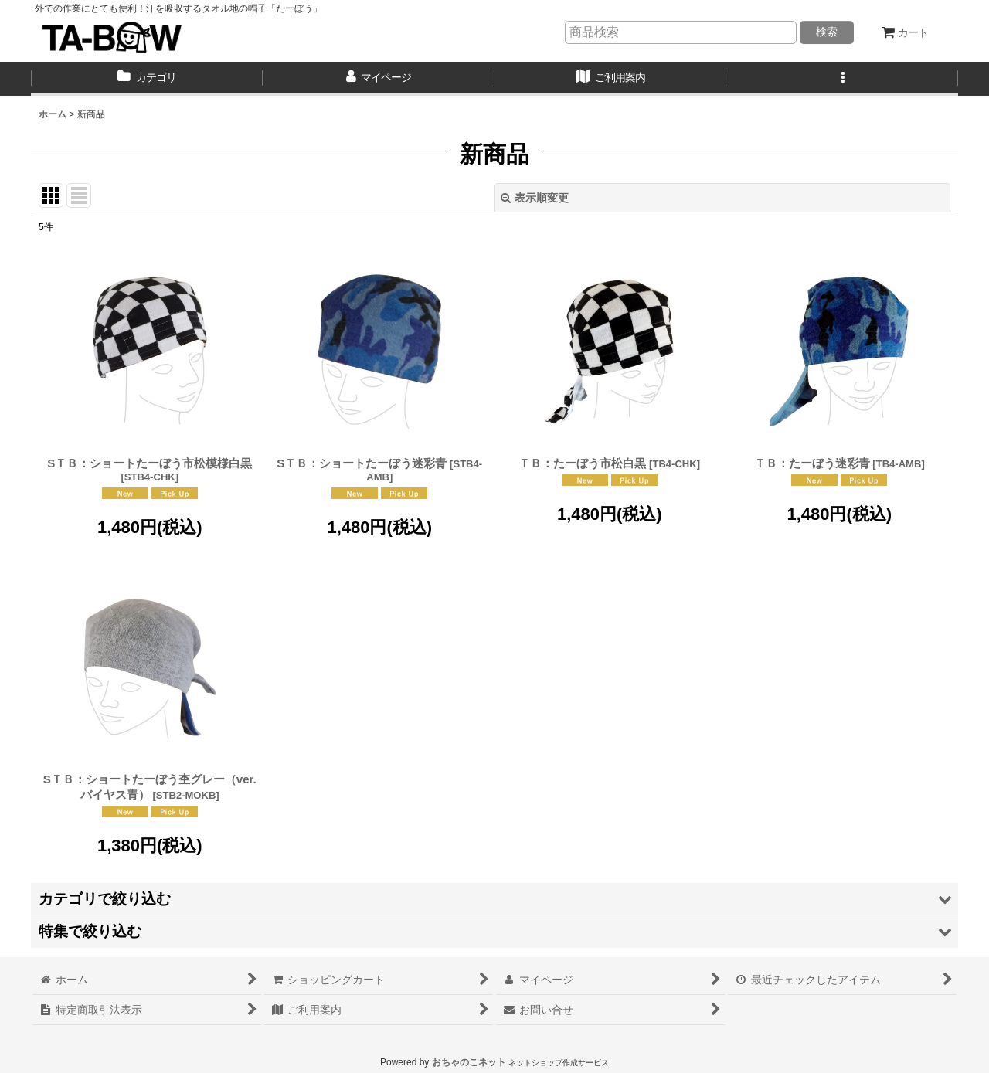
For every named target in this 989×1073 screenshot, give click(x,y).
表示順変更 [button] (535, 198)
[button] (842, 79)
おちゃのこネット (469, 1062)
